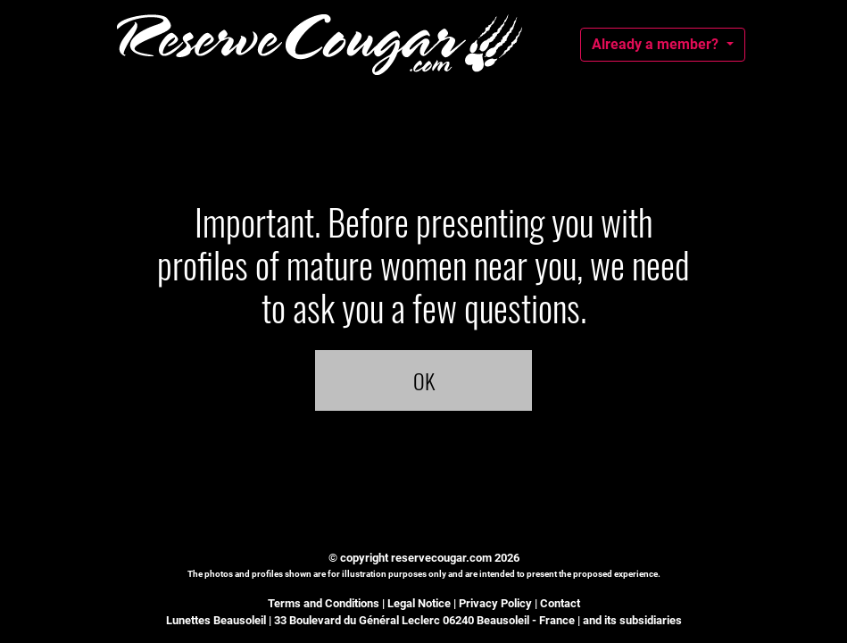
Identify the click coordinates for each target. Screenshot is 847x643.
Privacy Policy (495, 603)
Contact (560, 603)
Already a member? (657, 44)
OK (424, 380)
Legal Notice (419, 603)
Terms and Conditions (323, 603)
